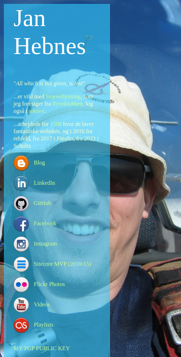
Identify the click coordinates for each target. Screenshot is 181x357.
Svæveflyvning (63, 96)
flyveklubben (67, 103)
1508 (56, 124)
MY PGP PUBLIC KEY (42, 348)
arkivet (36, 111)
